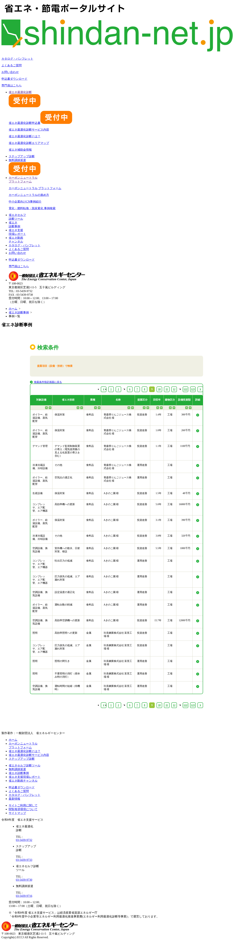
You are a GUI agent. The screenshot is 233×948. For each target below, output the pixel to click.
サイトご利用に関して (23, 805)
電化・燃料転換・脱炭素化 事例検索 (32, 208)
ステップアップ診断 (22, 156)
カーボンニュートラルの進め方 (29, 194)
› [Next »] (200, 705)
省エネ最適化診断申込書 (40, 122)
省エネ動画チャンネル (23, 780)
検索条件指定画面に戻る (48, 382)
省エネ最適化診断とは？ (24, 136)
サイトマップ (17, 813)
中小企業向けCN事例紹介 (25, 201)
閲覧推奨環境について (23, 809)
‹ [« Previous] (103, 705)
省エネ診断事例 (19, 312)
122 (185, 705)
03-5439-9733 (24, 859)
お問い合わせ (10, 72)
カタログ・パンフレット (17, 58)
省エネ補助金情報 (20, 149)
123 (193, 705)
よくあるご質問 (11, 65)
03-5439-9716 (24, 895)
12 (174, 705)
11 (167, 705)
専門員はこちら (11, 85)
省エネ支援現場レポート (24, 776)
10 (159, 705)
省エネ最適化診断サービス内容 (29, 129)
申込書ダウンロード (14, 78)
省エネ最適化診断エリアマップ (29, 142)
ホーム (13, 308)
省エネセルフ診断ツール (24, 765)
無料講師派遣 (17, 769)
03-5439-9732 (24, 839)
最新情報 (14, 798)
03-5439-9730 (24, 879)
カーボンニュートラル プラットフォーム (35, 188)
